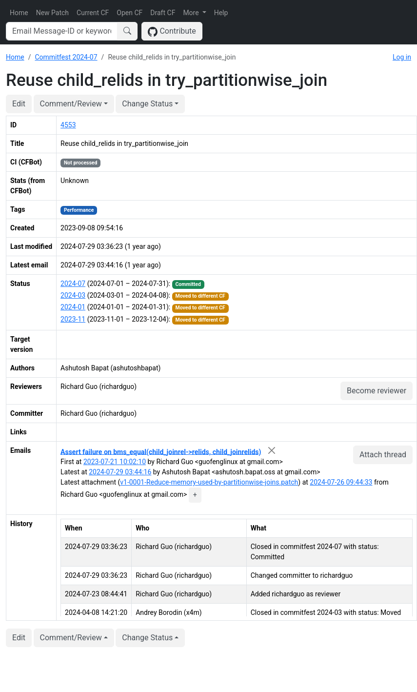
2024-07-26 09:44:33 (341, 482)
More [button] (191, 13)
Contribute (172, 31)
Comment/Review (71, 103)
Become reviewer (376, 390)
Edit (18, 103)
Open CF (129, 13)
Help (221, 13)
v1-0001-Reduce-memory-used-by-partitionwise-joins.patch (209, 482)
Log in (402, 57)
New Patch (52, 13)
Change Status (147, 103)
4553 (68, 125)
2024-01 (72, 307)
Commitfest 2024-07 (66, 57)
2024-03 (72, 295)
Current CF (93, 13)
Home (19, 13)
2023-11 (72, 319)
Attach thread (382, 454)
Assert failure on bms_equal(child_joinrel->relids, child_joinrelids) (160, 451)
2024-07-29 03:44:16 (120, 472)
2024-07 (72, 283)
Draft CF (162, 13)
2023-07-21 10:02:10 (114, 462)
